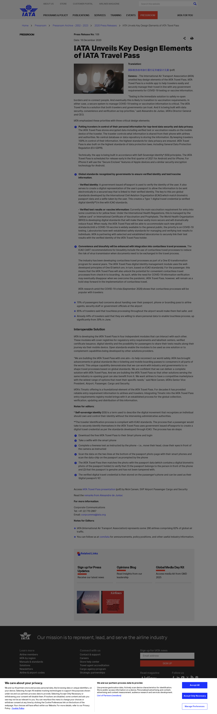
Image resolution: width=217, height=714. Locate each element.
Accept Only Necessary (195, 696)
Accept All (194, 685)
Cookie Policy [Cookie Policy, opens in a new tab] (17, 709)
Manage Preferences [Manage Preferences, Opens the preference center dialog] (194, 707)
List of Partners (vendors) (109, 696)
